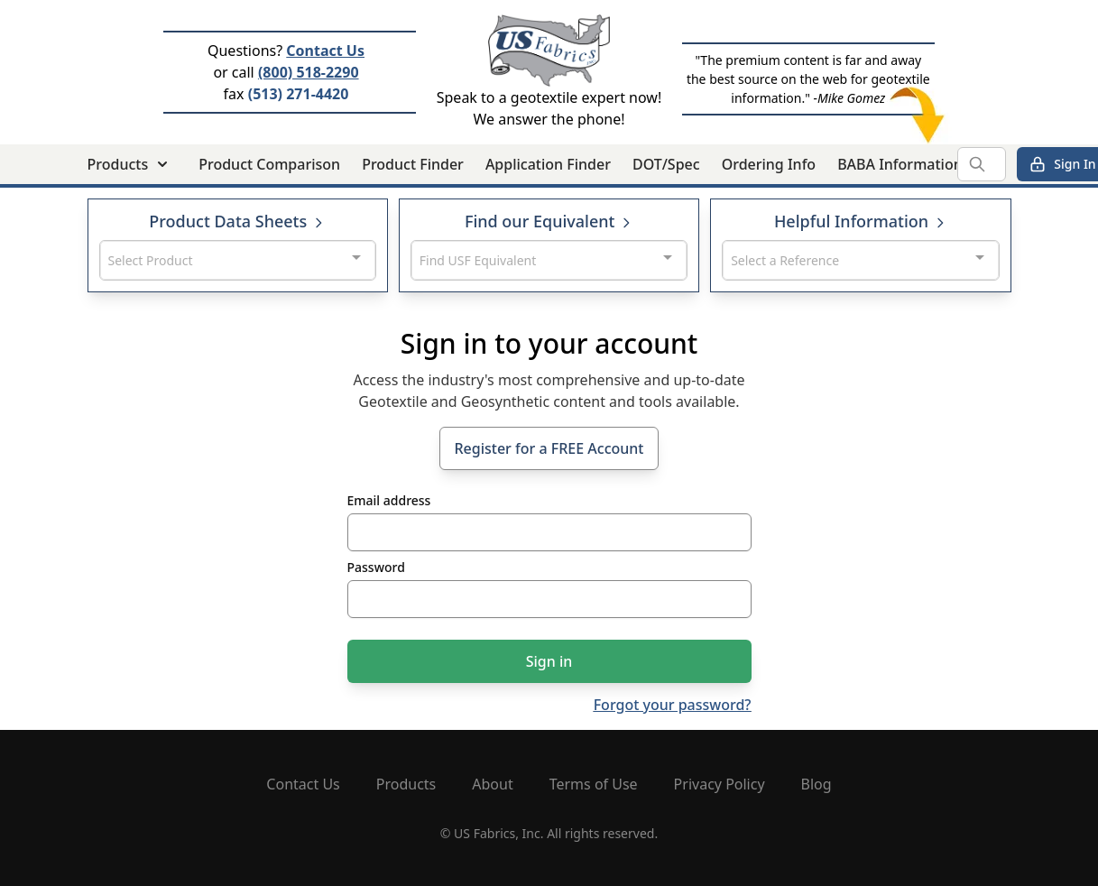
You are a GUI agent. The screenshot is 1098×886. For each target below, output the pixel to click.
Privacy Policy (719, 784)
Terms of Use (593, 784)
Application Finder (548, 164)
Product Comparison (269, 164)
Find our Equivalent (549, 221)
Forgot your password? (673, 705)
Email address (389, 500)
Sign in (549, 661)
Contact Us (325, 50)
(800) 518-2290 (308, 72)
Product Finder (413, 164)
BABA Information (900, 164)
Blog (816, 784)
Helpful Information (860, 221)
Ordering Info (769, 164)
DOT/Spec (666, 164)
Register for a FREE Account (549, 448)
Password (376, 567)
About (492, 784)
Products (406, 784)
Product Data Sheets (237, 221)
